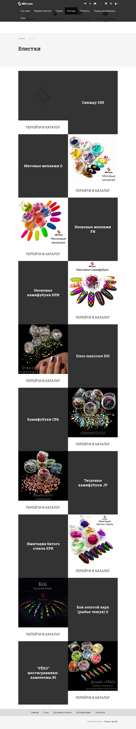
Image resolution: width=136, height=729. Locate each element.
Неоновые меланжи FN (93, 229)
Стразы (59, 11)
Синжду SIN (93, 102)
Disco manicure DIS (93, 356)
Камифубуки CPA (43, 419)
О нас (46, 712)
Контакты (100, 712)
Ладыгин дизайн (111, 722)
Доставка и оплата (62, 712)
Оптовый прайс (83, 712)
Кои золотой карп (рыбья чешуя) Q (93, 609)
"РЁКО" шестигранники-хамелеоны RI (43, 673)
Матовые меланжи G (43, 166)
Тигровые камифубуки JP (92, 482)
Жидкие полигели (42, 11)
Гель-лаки (25, 11)
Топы (22, 18)
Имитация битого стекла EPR (43, 546)
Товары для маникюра (104, 11)
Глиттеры (71, 11)
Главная (21, 39)
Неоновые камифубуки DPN (43, 292)
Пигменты (84, 11)
